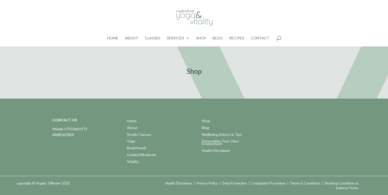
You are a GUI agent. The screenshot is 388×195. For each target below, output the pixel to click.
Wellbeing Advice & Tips (222, 135)
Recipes (236, 38)
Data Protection (234, 183)
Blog (218, 38)
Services (175, 38)
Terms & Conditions (305, 183)
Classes (152, 38)
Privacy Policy (207, 183)
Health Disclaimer (216, 151)
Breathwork (136, 148)
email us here (63, 134)
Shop (201, 38)
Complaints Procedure (268, 183)
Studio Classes (139, 135)
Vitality (133, 162)
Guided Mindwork (141, 155)
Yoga (131, 141)
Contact (260, 38)
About (131, 38)
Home (112, 38)
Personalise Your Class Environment (220, 143)
